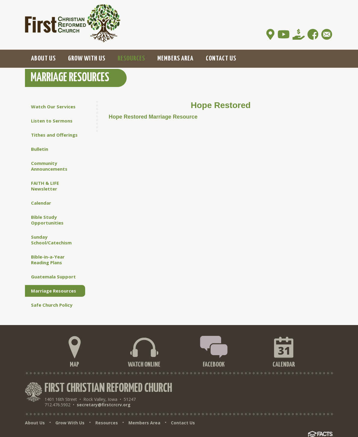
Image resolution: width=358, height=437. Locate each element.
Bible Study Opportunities (47, 220)
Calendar (41, 203)
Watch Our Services (53, 107)
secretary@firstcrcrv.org (104, 405)
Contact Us (183, 423)
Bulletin (39, 149)
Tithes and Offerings (54, 135)
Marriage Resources (53, 291)
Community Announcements (49, 166)
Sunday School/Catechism (51, 240)
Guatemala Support (53, 277)
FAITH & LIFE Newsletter (45, 186)
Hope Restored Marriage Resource (153, 117)
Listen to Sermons (52, 121)
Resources (106, 423)
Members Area (144, 423)
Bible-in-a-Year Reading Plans (48, 259)
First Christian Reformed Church (108, 388)
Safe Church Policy (52, 305)
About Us (35, 423)
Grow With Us (70, 423)
